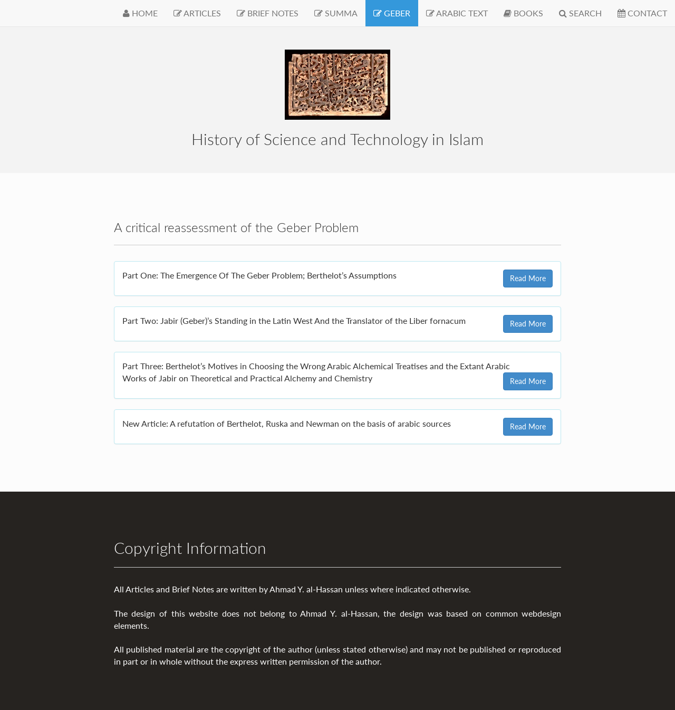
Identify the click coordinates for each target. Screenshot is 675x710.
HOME (140, 13)
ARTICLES (197, 13)
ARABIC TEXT (457, 13)
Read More (528, 278)
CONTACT (642, 13)
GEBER (391, 13)
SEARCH (580, 13)
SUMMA (336, 13)
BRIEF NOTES (267, 13)
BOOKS (523, 13)
